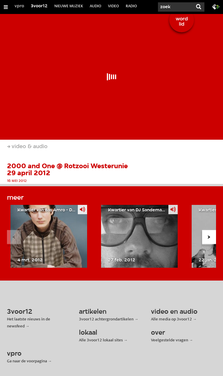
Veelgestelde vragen (169, 340)
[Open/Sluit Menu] (6, 7)
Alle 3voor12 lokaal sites (101, 340)
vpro (19, 6)
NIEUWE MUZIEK (68, 5)
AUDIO (95, 5)
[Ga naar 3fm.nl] (216, 6)
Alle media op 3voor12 (171, 319)
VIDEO (113, 5)
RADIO (131, 5)
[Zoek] (175, 7)
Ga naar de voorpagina (27, 361)
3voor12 (39, 6)
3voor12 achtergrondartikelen (106, 319)
